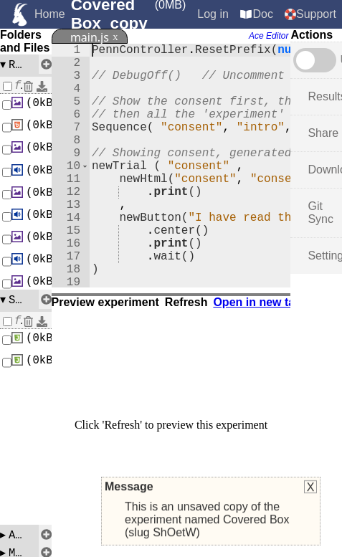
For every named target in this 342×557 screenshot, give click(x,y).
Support (316, 14)
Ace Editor (268, 36)
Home (49, 14)
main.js (89, 37)
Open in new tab (257, 302)
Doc (263, 14)
